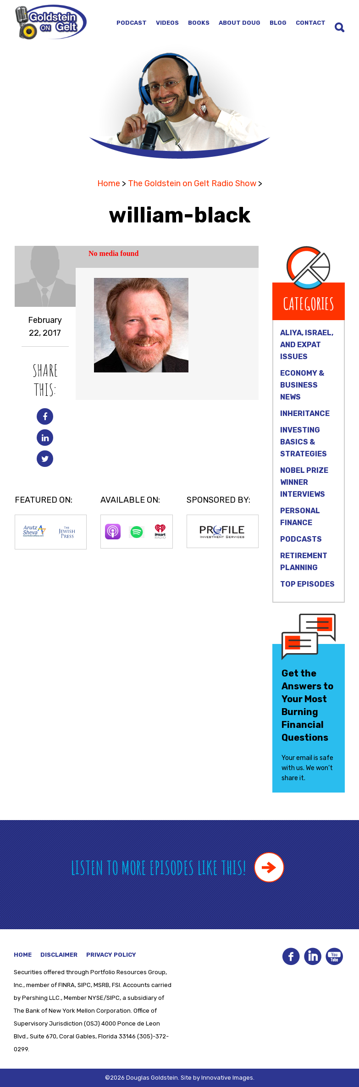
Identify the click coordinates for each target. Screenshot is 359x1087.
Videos (167, 22)
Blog (278, 22)
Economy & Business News (302, 385)
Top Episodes (307, 584)
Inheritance (305, 413)
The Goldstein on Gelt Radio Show (192, 183)
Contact (311, 22)
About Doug (239, 22)
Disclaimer (58, 954)
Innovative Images (227, 1077)
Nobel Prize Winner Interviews (304, 482)
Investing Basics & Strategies (303, 442)
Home (108, 183)
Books (199, 22)
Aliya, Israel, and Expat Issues (306, 344)
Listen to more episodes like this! (177, 867)
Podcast (131, 22)
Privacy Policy (111, 954)
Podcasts (301, 539)
